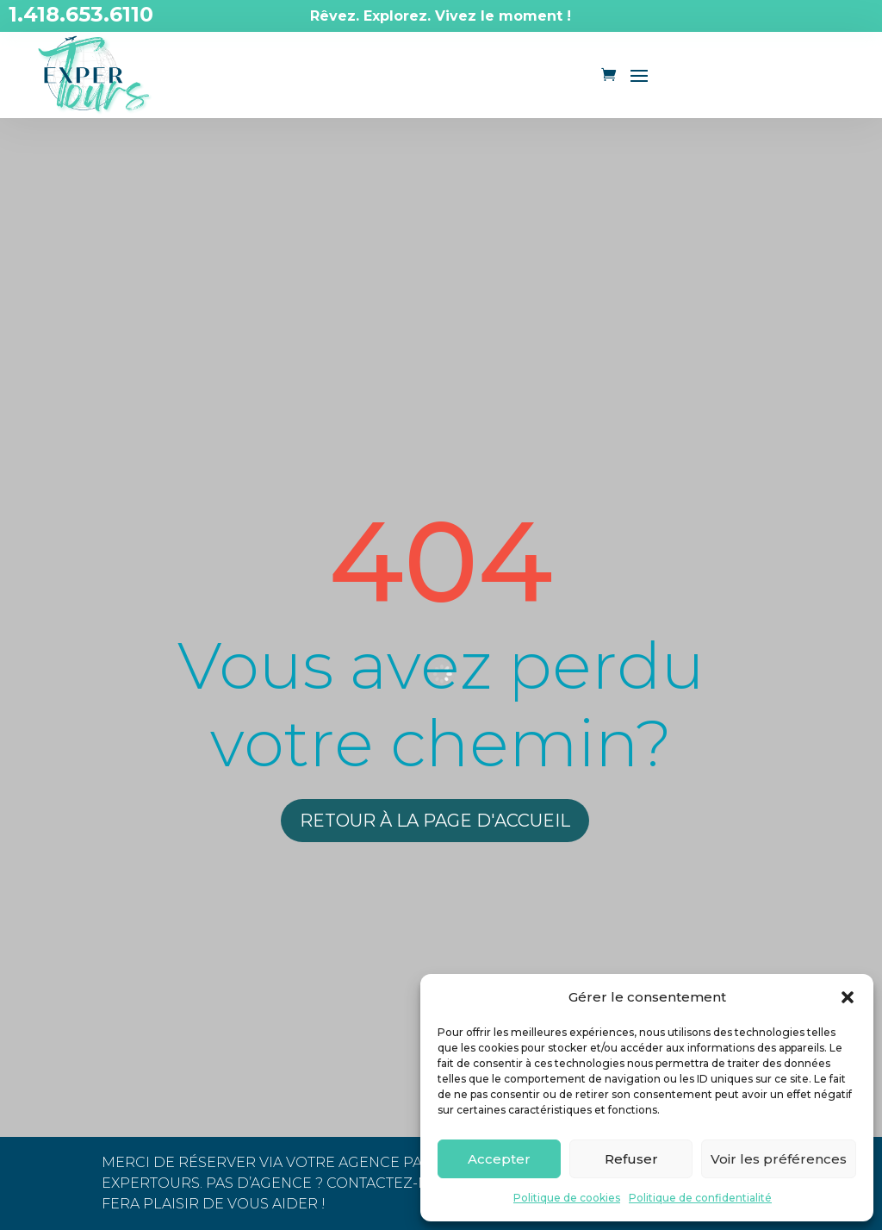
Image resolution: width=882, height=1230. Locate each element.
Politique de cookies (566, 1197)
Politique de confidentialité (700, 1197)
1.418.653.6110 (81, 14)
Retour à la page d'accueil (435, 820)
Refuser (631, 1159)
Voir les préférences (779, 1159)
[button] (847, 997)
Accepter (499, 1159)
